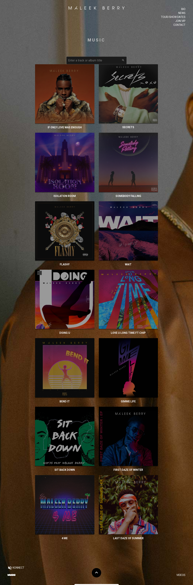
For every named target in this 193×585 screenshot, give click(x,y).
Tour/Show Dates (173, 16)
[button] (16, 568)
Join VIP (180, 20)
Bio (183, 9)
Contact (179, 24)
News (181, 13)
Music (11, 575)
